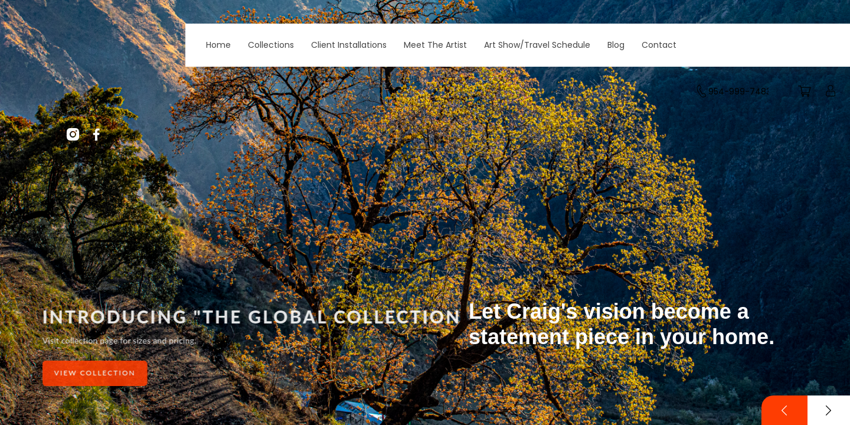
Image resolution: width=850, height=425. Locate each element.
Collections (271, 45)
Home (218, 45)
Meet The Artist (435, 45)
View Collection (95, 372)
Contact (659, 45)
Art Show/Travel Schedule (537, 45)
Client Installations (349, 45)
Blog (616, 45)
